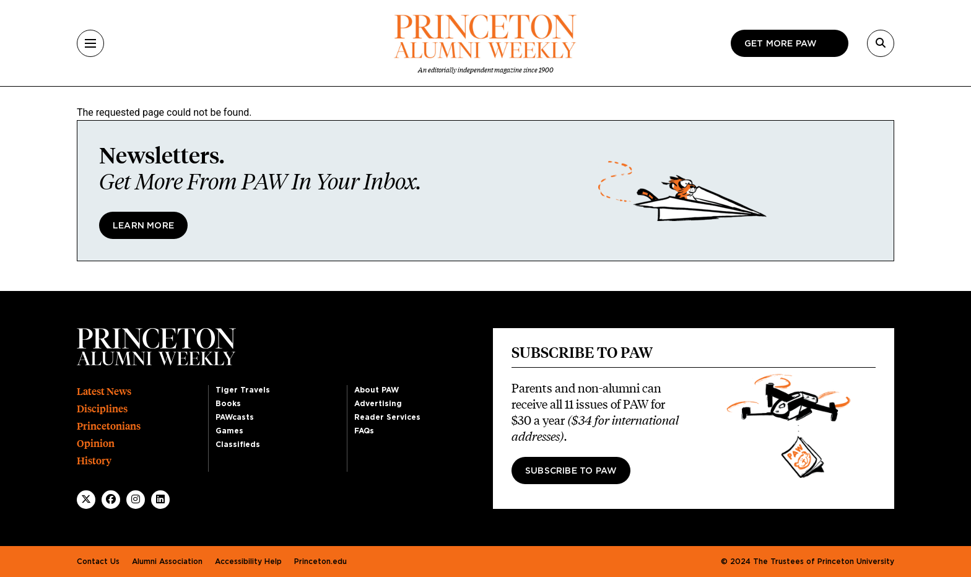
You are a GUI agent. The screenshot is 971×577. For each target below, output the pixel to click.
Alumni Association (167, 561)
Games (229, 431)
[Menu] (90, 43)
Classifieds (238, 444)
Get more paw (780, 44)
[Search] (880, 43)
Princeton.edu (320, 561)
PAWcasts (235, 417)
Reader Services (387, 417)
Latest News (104, 391)
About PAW (376, 390)
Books (228, 403)
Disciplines (102, 409)
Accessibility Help (248, 561)
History (94, 461)
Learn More (143, 226)
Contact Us (98, 561)
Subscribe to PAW (571, 471)
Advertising (378, 403)
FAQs (364, 431)
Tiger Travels (243, 390)
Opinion (96, 443)
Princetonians (109, 426)
